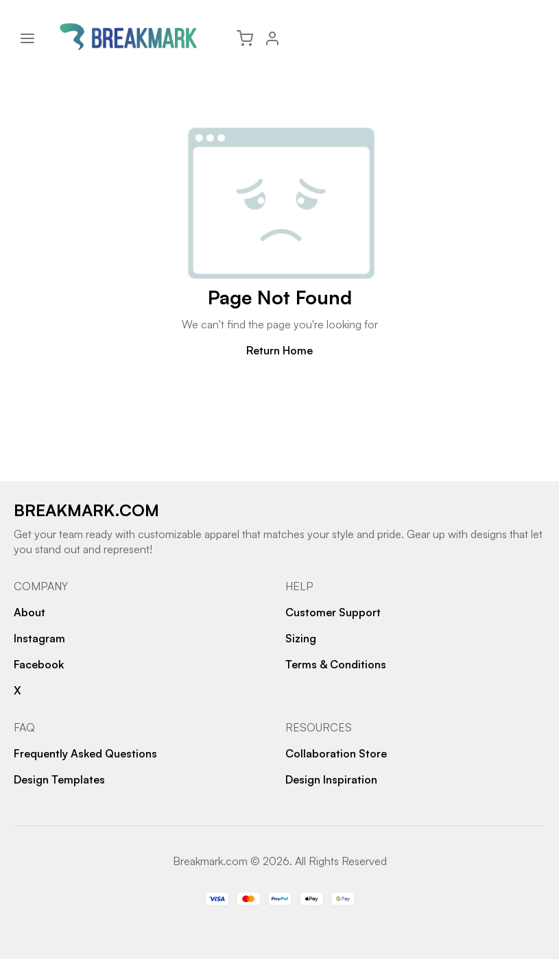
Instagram (39, 638)
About (29, 612)
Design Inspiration (331, 779)
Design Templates (59, 779)
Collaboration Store (336, 753)
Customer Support (333, 612)
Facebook (39, 664)
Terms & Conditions (335, 664)
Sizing (300, 638)
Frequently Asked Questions (85, 753)
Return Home (279, 350)
